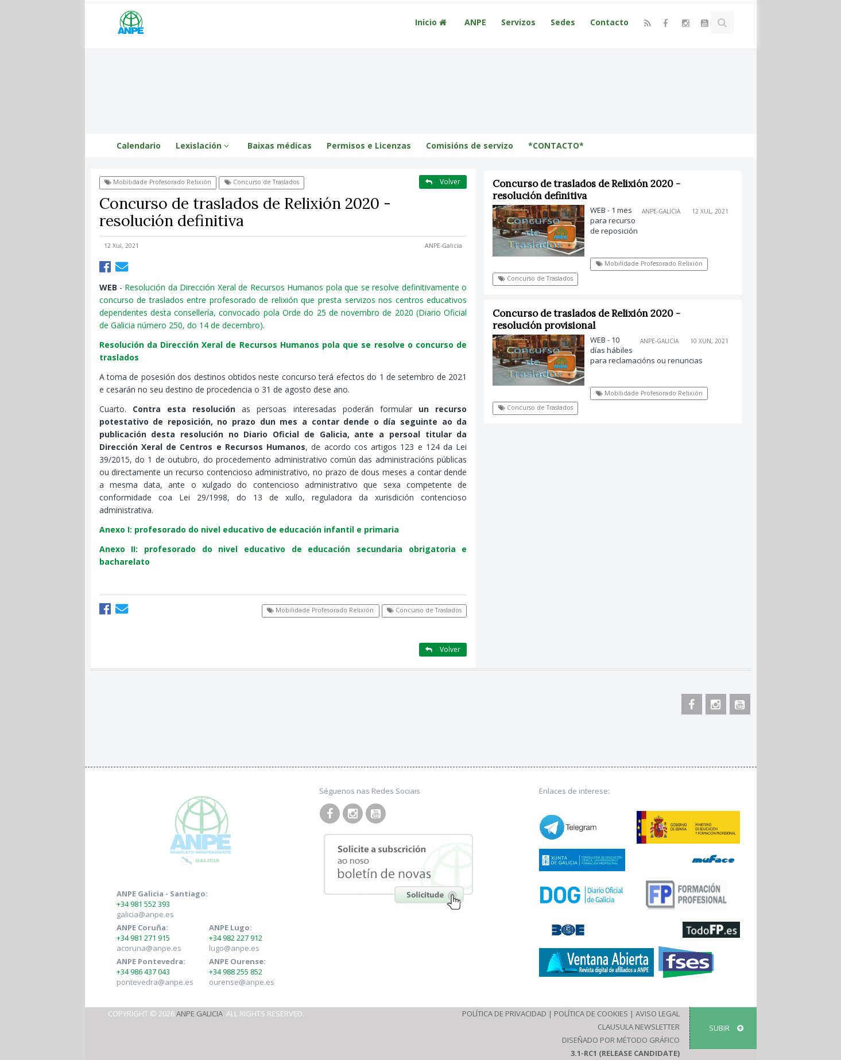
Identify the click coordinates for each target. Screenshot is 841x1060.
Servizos (518, 22)
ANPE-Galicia (443, 246)
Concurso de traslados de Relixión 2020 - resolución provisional (587, 319)
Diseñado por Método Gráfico (621, 1040)
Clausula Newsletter (639, 1027)
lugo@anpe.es (234, 948)
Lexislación (204, 145)
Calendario (139, 145)
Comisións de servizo (469, 145)
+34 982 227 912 (235, 938)
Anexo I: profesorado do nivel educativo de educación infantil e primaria (249, 529)
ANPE (475, 22)
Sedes (563, 22)
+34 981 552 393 (143, 904)
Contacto (609, 22)
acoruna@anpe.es (149, 948)
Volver (442, 182)
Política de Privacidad (504, 1013)
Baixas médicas (279, 145)
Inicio (432, 22)
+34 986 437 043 (143, 971)
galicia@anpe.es (145, 914)
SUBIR (726, 1028)
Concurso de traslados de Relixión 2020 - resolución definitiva (587, 189)
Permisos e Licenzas (369, 145)
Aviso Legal (657, 1013)
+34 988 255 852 (235, 971)
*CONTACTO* (556, 145)
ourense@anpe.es (241, 982)
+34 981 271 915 (143, 938)
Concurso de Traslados (261, 182)
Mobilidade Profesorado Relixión (157, 182)
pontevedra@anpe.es (155, 982)
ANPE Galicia (199, 1013)
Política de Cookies (591, 1013)
